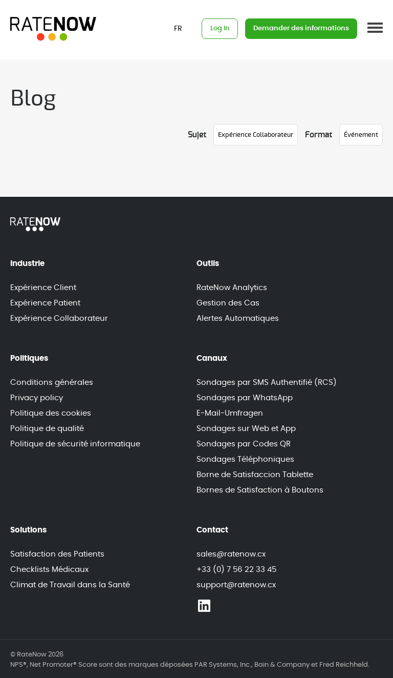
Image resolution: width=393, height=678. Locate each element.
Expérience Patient (45, 303)
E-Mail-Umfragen (229, 413)
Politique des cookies (50, 413)
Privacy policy (36, 398)
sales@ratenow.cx (231, 554)
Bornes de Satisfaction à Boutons (259, 490)
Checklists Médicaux (49, 569)
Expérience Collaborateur (59, 318)
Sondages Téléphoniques (245, 459)
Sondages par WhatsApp (244, 398)
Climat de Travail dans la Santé (70, 585)
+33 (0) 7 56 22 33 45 (236, 569)
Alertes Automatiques (237, 318)
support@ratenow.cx (236, 585)
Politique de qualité (47, 429)
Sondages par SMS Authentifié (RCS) (266, 382)
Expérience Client (43, 288)
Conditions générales (51, 382)
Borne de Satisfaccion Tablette (254, 475)
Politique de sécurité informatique (75, 444)
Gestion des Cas (227, 303)
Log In (219, 28)
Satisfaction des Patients (57, 554)
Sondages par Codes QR (243, 444)
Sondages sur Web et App (246, 429)
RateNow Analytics (231, 288)
